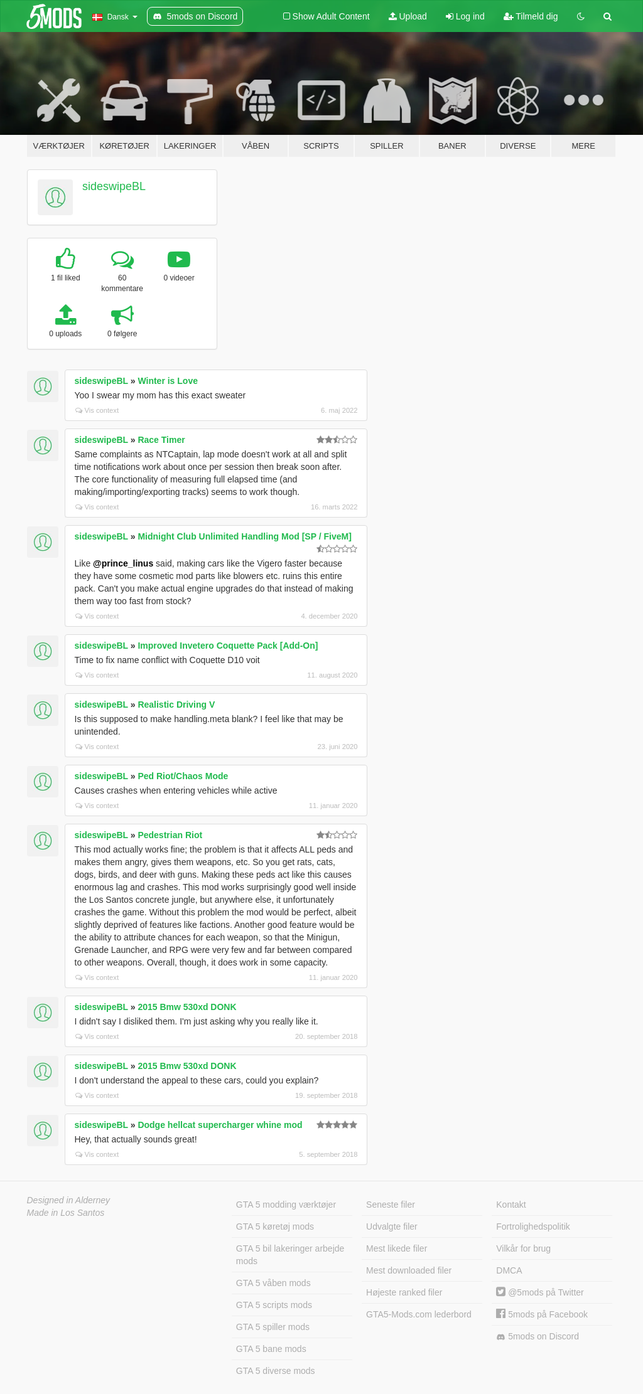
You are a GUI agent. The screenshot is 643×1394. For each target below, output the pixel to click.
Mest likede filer (396, 1248)
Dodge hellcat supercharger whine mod (220, 1125)
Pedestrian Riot (170, 835)
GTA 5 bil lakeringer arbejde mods (290, 1254)
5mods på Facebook (542, 1314)
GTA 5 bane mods (271, 1349)
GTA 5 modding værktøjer (286, 1205)
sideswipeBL (114, 186)
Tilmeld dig (531, 16)
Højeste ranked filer (404, 1292)
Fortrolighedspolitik (533, 1226)
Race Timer (161, 440)
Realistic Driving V (176, 705)
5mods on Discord (537, 1336)
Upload (408, 16)
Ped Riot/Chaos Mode (183, 776)
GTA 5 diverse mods (275, 1371)
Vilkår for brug (523, 1248)
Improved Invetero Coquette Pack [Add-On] (228, 646)
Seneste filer (390, 1205)
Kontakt (511, 1205)
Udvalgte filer (392, 1226)
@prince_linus (123, 563)
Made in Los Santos (66, 1213)
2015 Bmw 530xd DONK (187, 1007)
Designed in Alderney (69, 1200)
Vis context (97, 410)
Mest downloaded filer (408, 1270)
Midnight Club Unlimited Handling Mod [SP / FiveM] (244, 536)
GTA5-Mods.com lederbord (419, 1314)
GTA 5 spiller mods (273, 1327)
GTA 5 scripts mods (274, 1305)
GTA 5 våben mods (273, 1283)
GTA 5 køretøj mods (275, 1226)
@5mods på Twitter (539, 1292)
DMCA (509, 1270)
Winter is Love (168, 381)
